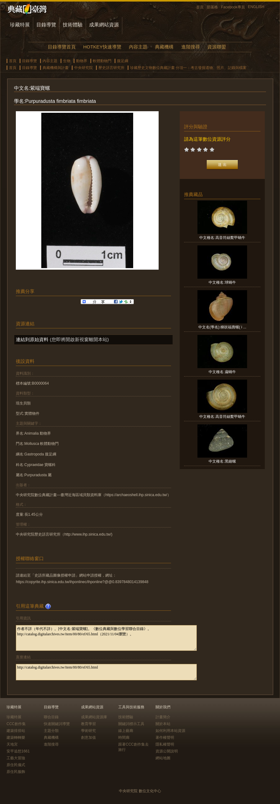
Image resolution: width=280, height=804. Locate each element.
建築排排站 (16, 731)
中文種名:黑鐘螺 (222, 461)
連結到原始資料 (32, 339)
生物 (66, 61)
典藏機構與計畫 (56, 68)
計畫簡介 (163, 717)
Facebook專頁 (233, 7)
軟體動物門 (102, 61)
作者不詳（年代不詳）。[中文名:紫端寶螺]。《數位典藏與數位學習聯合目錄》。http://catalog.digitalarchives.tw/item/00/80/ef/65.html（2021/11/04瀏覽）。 (106, 638)
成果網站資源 (104, 24)
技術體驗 (73, 24)
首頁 (200, 7)
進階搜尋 (190, 46)
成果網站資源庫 (94, 717)
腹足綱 (122, 61)
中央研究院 (83, 68)
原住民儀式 (16, 765)
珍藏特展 (20, 24)
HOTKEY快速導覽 (102, 46)
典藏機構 (164, 46)
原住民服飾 (16, 772)
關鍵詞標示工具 (131, 724)
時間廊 (123, 737)
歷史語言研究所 (111, 68)
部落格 (212, 7)
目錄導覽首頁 (62, 46)
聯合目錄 (51, 717)
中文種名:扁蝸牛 (222, 372)
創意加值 (88, 737)
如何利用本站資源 (170, 731)
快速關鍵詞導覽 (57, 724)
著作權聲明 (165, 737)
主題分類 (51, 731)
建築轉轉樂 (16, 737)
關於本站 (163, 724)
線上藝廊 (125, 731)
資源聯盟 (216, 46)
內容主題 (138, 46)
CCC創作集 (16, 724)
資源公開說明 (167, 751)
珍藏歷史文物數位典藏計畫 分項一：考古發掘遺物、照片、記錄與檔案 (188, 68)
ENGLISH (256, 7)
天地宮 (12, 744)
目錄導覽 (46, 24)
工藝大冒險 (16, 758)
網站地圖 (163, 758)
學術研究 (88, 731)
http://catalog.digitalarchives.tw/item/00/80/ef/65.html (106, 672)
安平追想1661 (18, 751)
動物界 (81, 61)
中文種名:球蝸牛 (222, 282)
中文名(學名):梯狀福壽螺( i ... (222, 327)
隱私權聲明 (165, 744)
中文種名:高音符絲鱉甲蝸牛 (222, 237)
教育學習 (88, 724)
